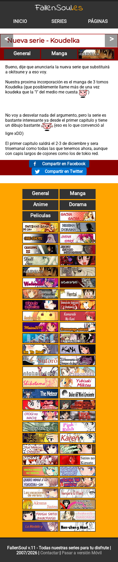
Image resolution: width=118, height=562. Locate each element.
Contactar (49, 552)
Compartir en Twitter (64, 171)
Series (59, 21)
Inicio (20, 21)
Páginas (98, 21)
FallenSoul (59, 8)
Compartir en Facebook (63, 163)
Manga (59, 53)
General (22, 53)
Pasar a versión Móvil (82, 552)
